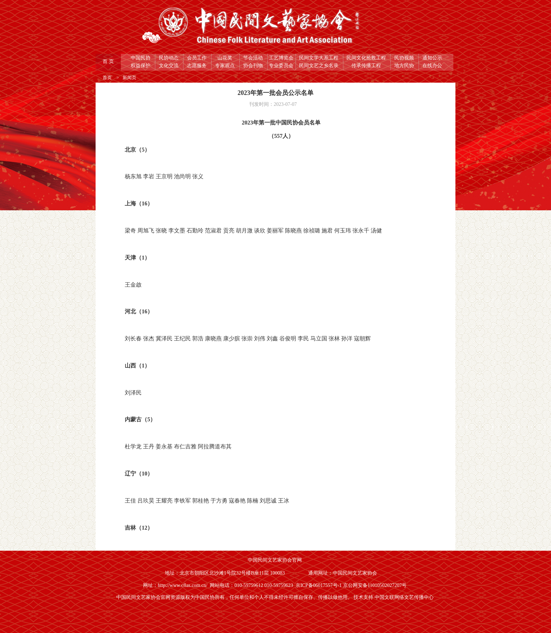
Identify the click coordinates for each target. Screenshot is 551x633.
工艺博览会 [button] (282, 57)
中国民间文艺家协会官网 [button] (275, 560)
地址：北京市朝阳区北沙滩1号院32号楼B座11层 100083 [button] (225, 573)
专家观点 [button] (225, 65)
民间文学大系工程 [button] (319, 57)
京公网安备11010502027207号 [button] (375, 585)
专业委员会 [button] (282, 65)
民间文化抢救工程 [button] (366, 57)
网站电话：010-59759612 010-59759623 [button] (253, 585)
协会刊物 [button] (253, 65)
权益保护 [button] (141, 65)
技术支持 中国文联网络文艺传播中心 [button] (394, 597)
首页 (108, 77)
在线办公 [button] (432, 65)
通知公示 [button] (432, 57)
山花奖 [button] (226, 57)
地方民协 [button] (404, 65)
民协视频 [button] (404, 57)
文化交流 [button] (169, 65)
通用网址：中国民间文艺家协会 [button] (343, 573)
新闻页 (129, 77)
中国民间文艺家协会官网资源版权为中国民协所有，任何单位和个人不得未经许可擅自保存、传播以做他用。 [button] (235, 597)
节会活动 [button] (253, 57)
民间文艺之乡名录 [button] (319, 65)
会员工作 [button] (197, 57)
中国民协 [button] (141, 57)
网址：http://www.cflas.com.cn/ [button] (176, 585)
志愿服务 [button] (197, 65)
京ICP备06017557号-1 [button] (319, 585)
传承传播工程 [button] (366, 65)
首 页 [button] (109, 61)
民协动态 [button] (169, 57)
